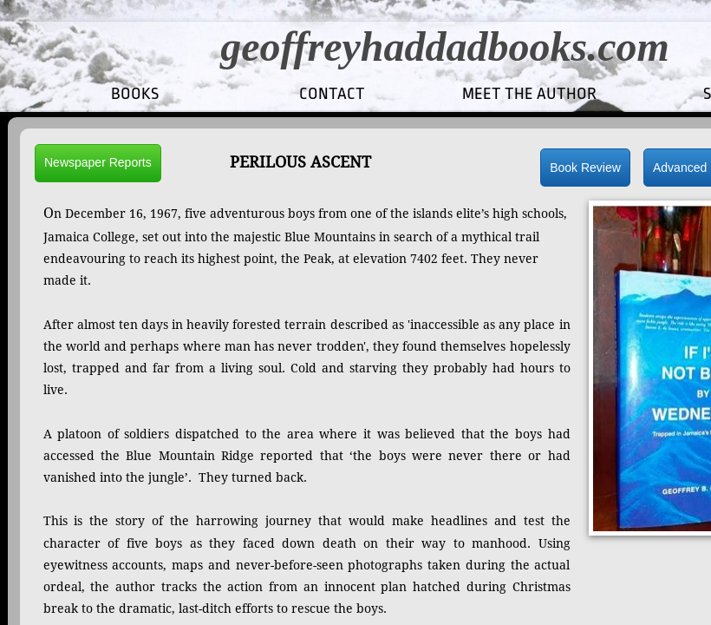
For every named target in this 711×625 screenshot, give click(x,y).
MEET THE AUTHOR (529, 93)
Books (135, 93)
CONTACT (332, 93)
